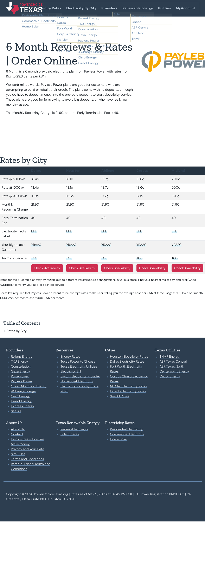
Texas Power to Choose (77, 361)
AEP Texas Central (173, 361)
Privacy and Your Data (27, 449)
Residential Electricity (126, 429)
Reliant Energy (21, 356)
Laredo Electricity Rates (128, 391)
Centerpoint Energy (174, 371)
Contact (17, 434)
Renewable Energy (137, 8)
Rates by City (17, 331)
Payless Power (21, 381)
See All (16, 411)
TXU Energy (19, 361)
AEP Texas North (172, 366)
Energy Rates (70, 356)
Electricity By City (81, 8)
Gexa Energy (20, 371)
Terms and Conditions (27, 459)
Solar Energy (69, 434)
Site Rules (18, 454)
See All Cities (119, 396)
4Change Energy (23, 391)
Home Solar (118, 439)
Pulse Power (20, 376)
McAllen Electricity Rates (128, 386)
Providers (109, 8)
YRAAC (36, 245)
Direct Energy (21, 401)
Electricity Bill (70, 371)
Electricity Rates (47, 8)
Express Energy (22, 406)
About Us (18, 429)
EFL (34, 231)
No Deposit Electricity (76, 381)
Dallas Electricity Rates (127, 361)
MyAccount (185, 8)
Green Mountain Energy (28, 386)
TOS (34, 258)
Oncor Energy (170, 376)
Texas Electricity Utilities (78, 366)
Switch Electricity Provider (80, 376)
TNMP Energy (170, 356)
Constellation (21, 366)
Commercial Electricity (127, 434)
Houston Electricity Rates (129, 356)
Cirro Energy (20, 396)
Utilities (164, 8)
